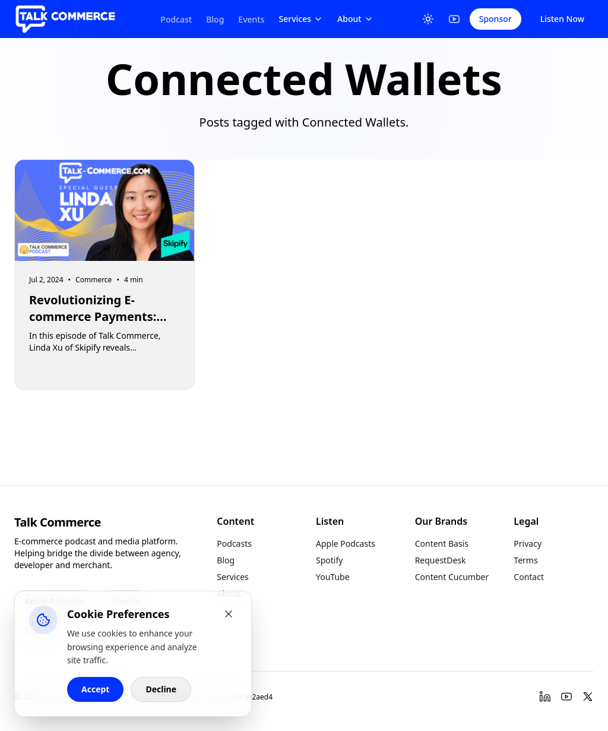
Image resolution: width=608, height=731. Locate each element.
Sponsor (495, 18)
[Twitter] (588, 696)
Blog (215, 19)
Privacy (528, 543)
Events (251, 19)
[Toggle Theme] (428, 19)
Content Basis (441, 543)
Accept (95, 689)
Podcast (176, 19)
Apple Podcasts (345, 543)
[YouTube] (454, 19)
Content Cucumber (452, 576)
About (355, 18)
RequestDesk (440, 560)
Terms (525, 560)
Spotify (329, 560)
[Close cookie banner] (228, 614)
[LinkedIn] (545, 696)
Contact (529, 576)
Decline (160, 689)
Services (301, 18)
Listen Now (562, 18)
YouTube (333, 576)
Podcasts (234, 543)
